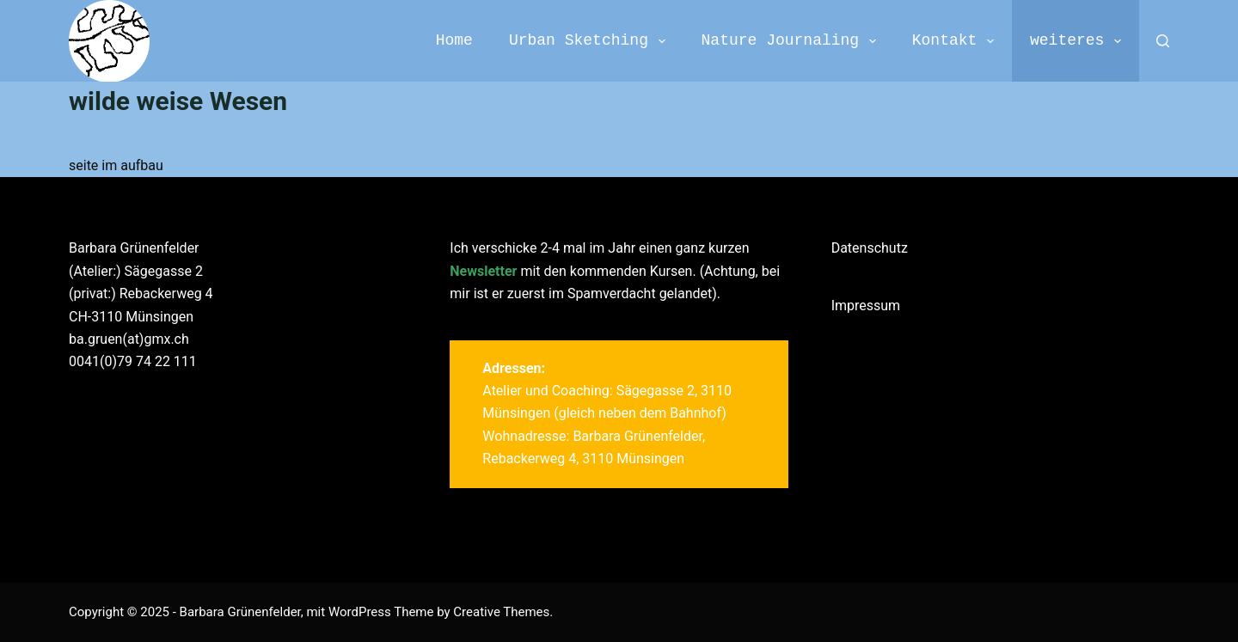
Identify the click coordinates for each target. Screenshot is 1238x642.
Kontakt (956, 41)
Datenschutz (869, 248)
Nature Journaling (792, 41)
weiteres (1079, 41)
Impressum (866, 305)
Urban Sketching (590, 41)
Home (454, 40)
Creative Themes (501, 612)
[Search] (1162, 40)
